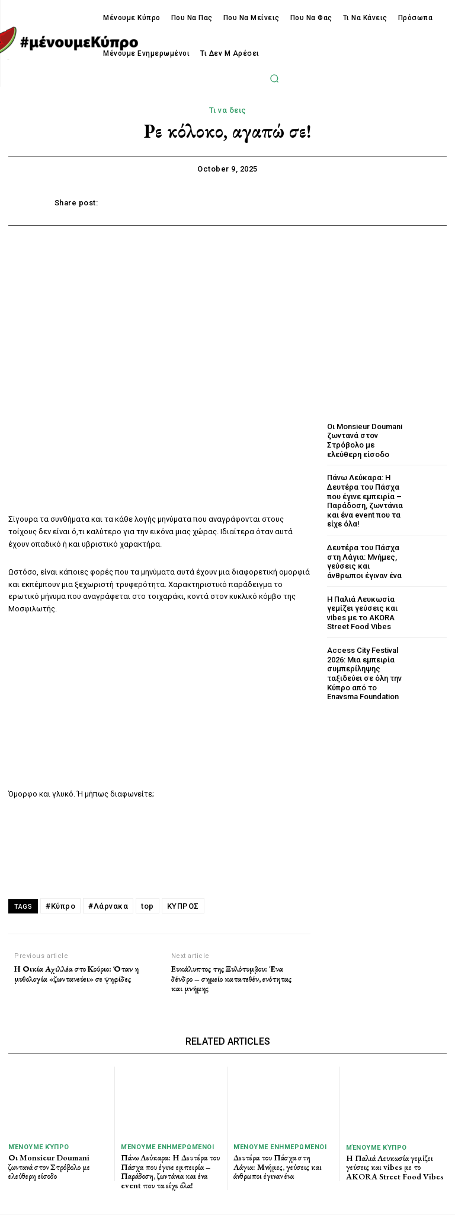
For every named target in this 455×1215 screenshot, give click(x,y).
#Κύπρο (60, 906)
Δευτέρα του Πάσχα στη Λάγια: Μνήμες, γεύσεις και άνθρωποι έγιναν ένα (364, 561)
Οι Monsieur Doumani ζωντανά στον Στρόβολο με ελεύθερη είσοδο (364, 440)
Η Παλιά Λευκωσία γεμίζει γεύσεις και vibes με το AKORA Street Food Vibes (362, 612)
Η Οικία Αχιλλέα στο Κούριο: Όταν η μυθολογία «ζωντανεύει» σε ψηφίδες (76, 974)
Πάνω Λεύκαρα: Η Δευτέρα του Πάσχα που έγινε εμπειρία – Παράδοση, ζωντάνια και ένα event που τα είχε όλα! (365, 500)
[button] (274, 78)
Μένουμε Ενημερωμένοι (167, 1147)
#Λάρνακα (108, 906)
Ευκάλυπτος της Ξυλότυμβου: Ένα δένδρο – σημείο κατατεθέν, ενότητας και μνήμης (231, 979)
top (147, 906)
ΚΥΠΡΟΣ (183, 906)
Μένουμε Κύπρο (38, 1147)
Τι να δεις (227, 110)
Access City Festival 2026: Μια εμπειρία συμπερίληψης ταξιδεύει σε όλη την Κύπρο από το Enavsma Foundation (364, 672)
